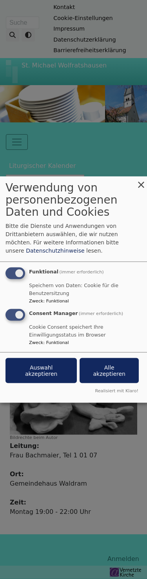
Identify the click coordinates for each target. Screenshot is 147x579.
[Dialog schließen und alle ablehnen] (141, 181)
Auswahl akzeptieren (41, 370)
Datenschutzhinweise (55, 251)
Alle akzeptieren (109, 370)
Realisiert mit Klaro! (116, 390)
